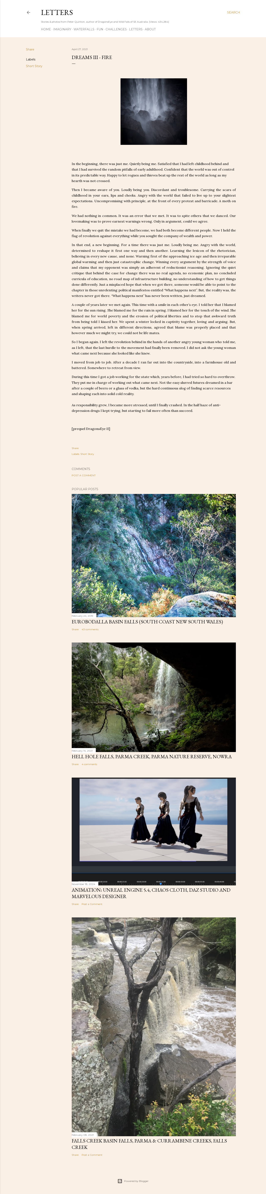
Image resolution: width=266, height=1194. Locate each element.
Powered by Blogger (133, 1181)
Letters (57, 12)
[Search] (233, 12)
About (150, 29)
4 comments (89, 764)
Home (46, 29)
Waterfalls (84, 29)
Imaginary (62, 29)
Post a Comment (84, 475)
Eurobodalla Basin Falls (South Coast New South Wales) (147, 621)
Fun (100, 29)
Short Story (34, 66)
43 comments (90, 629)
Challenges (116, 29)
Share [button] (30, 49)
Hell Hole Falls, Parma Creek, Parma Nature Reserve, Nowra (152, 756)
